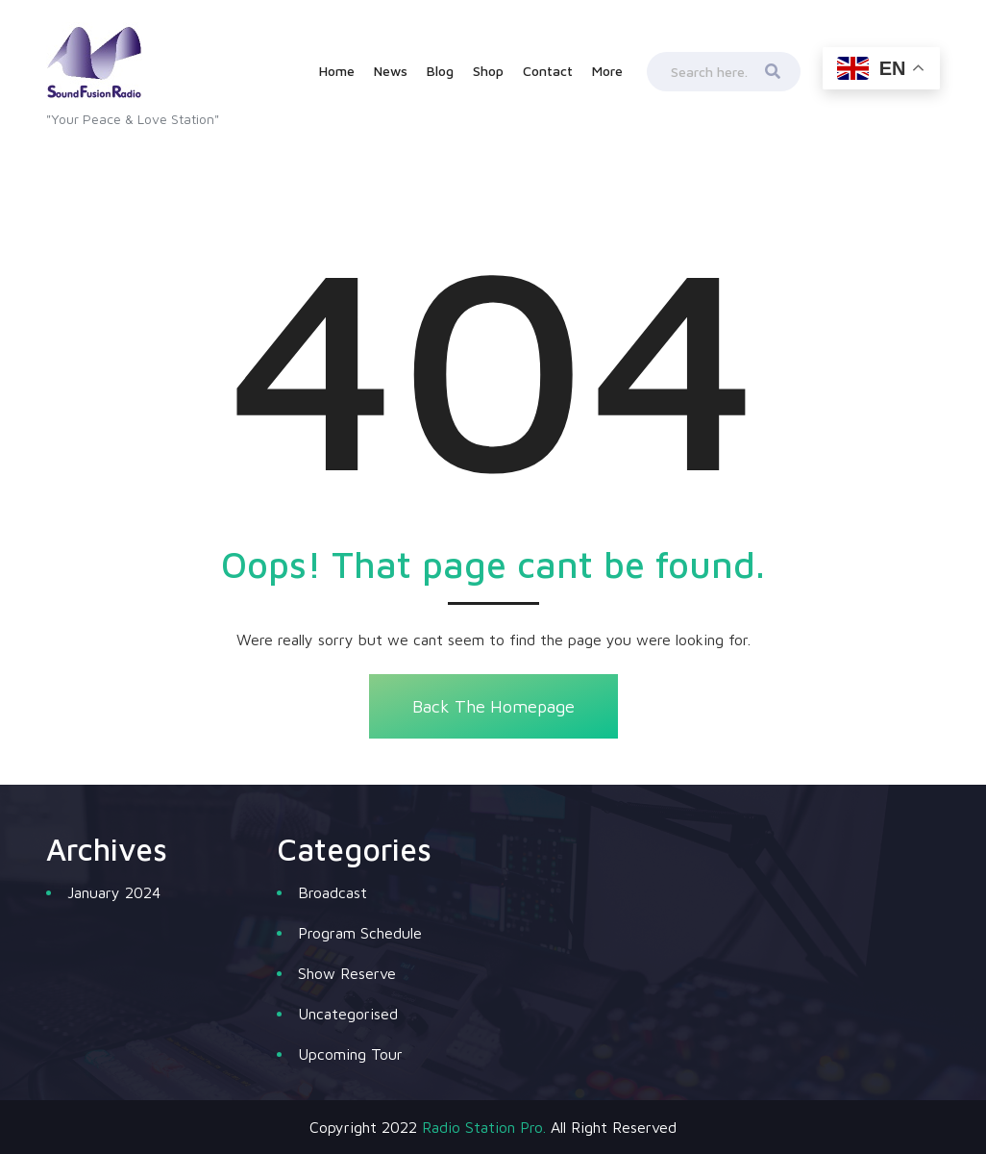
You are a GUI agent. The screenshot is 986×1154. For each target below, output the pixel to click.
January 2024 (113, 892)
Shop (488, 71)
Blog (440, 71)
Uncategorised (348, 1013)
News (390, 71)
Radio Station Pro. (484, 1127)
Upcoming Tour (350, 1054)
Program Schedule (360, 932)
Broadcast (332, 892)
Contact (548, 71)
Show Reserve (347, 973)
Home (337, 71)
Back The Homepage (492, 706)
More (607, 71)
